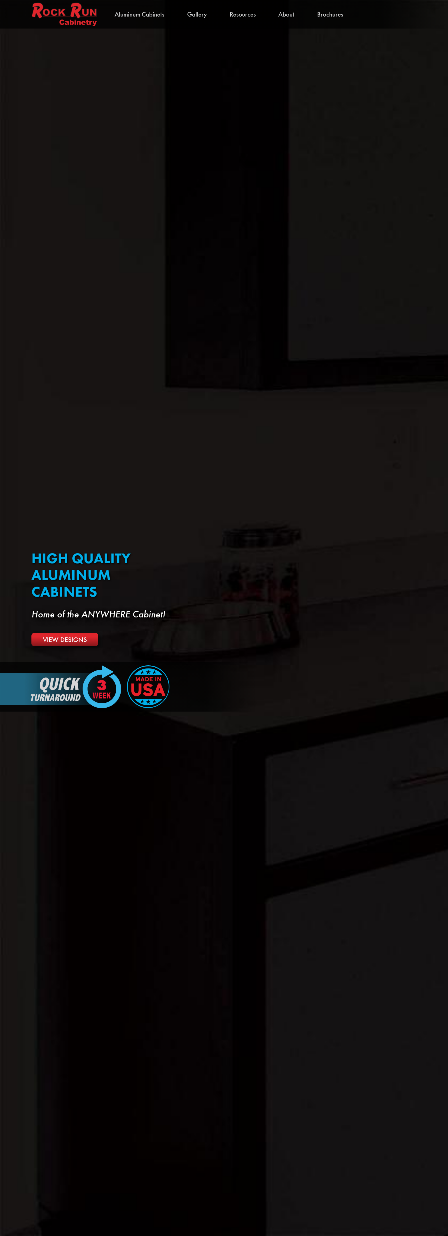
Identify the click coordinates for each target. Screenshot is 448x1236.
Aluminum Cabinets (139, 14)
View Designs (65, 639)
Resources (243, 14)
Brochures (330, 14)
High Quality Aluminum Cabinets (81, 575)
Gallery (197, 14)
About (286, 14)
